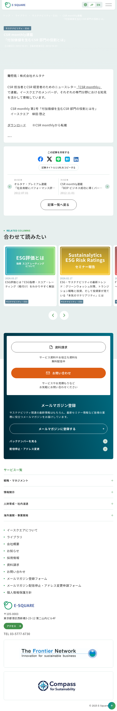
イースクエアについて (22, 530)
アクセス (14, 626)
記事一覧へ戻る (58, 204)
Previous (53, 315)
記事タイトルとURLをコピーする (58, 167)
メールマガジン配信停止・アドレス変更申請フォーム (44, 585)
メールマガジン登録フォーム (27, 578)
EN (98, 5)
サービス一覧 (13, 470)
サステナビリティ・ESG (45, 15)
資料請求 (61, 347)
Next (64, 315)
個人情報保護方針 (19, 592)
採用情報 (13, 557)
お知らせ (13, 551)
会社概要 (13, 544)
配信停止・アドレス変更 (58, 449)
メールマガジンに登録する (71, 429)
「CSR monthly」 (89, 87)
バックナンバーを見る (58, 441)
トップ (6, 15)
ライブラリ (21, 15)
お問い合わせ (61, 373)
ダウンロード (16, 125)
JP (91, 5)
